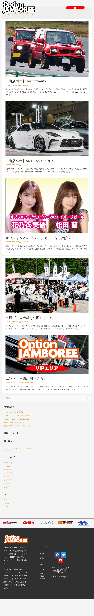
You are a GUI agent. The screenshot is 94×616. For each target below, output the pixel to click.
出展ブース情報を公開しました (29, 318)
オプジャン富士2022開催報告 (14, 412)
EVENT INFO (42, 559)
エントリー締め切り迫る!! (25, 378)
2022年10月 (8, 463)
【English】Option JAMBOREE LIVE (16, 419)
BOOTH (42, 565)
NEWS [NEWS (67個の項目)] (28, 448)
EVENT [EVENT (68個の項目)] (16, 448)
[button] (75, 8)
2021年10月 (8, 476)
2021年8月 (7, 483)
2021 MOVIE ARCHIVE (43, 576)
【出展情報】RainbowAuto (25, 81)
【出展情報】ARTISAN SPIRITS (29, 161)
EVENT (8, 85)
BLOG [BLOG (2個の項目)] (7, 448)
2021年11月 (8, 473)
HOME (42, 553)
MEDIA (42, 569)
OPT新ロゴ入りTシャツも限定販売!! (16, 415)
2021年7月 (7, 487)
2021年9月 (7, 480)
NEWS (14, 85)
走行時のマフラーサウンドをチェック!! (17, 426)
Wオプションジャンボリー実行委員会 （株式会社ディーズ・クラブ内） (60, 570)
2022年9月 (7, 466)
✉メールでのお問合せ (60, 577)
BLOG (7, 382)
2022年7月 (7, 470)
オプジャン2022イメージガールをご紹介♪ (37, 238)
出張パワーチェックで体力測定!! (15, 422)
